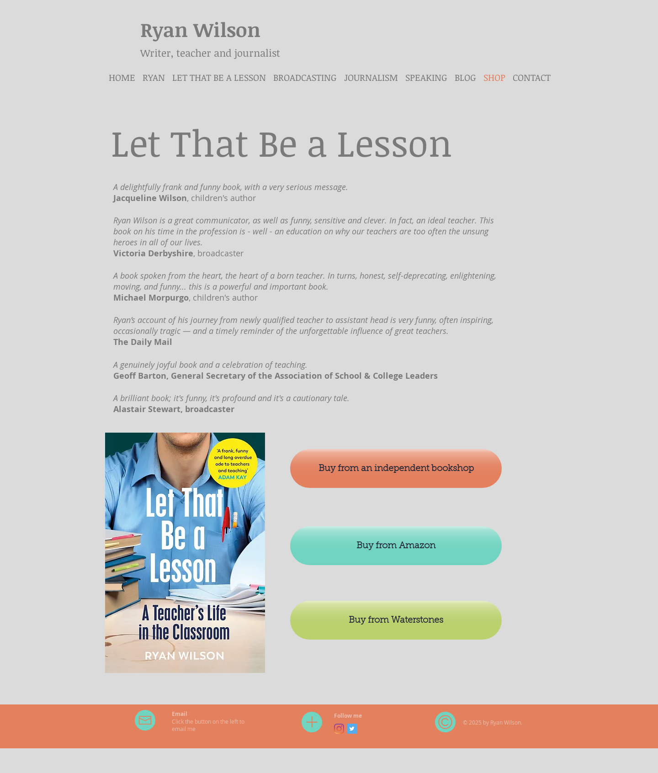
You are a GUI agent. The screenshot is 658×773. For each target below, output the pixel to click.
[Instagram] (339, 729)
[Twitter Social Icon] (352, 729)
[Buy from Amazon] (396, 545)
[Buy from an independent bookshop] (396, 468)
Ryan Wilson (200, 29)
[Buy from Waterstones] (396, 620)
